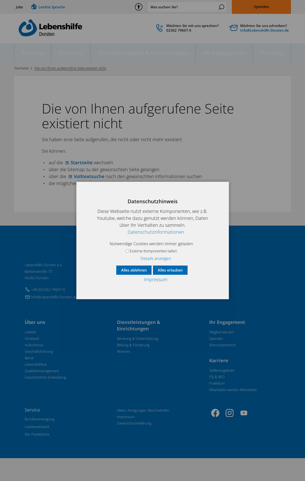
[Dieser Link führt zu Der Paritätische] (37, 457)
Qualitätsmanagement (42, 393)
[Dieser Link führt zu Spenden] (261, 7)
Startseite (82, 162)
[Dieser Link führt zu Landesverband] (37, 449)
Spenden (216, 361)
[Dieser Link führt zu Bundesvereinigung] (39, 442)
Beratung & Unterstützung (137, 361)
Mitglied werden (221, 355)
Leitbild (30, 355)
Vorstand (32, 361)
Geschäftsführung (39, 374)
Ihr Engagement (224, 53)
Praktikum (217, 406)
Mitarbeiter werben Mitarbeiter (233, 412)
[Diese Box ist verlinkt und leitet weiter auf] (260, 29)
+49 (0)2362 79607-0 (48, 312)
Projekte (271, 53)
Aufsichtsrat (34, 367)
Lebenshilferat (36, 387)
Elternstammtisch (222, 367)
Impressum (126, 439)
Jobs (19, 7)
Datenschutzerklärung (134, 446)
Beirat (29, 380)
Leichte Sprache (52, 7)
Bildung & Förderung (133, 367)
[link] (187, 29)
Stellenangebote (221, 393)
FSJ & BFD (217, 399)
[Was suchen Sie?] (187, 7)
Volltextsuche (89, 176)
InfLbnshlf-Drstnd (264, 30)
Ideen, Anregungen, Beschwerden (143, 433)
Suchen (221, 7)
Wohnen (123, 374)
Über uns (71, 53)
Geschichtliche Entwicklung (45, 400)
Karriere (33, 53)
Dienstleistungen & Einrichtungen (143, 53)
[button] (215, 436)
